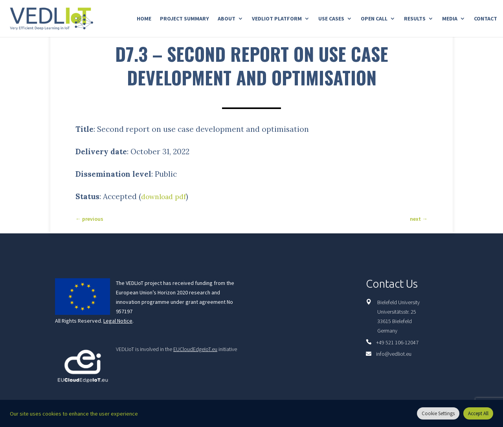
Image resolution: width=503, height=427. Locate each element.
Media (449, 19)
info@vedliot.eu (393, 353)
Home (144, 19)
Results (415, 19)
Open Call (374, 19)
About (226, 19)
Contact (485, 19)
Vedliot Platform (277, 19)
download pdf (166, 196)
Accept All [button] (478, 413)
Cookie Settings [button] (438, 413)
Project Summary (184, 19)
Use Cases (331, 19)
